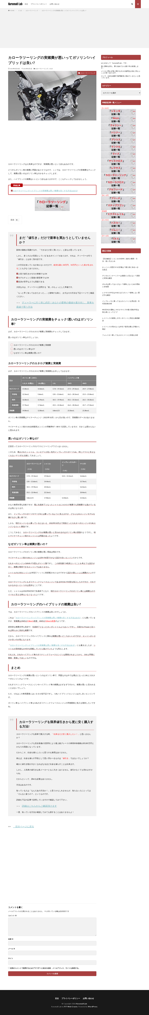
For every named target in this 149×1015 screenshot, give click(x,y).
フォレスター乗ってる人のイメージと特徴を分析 (120, 335)
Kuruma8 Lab (15, 4)
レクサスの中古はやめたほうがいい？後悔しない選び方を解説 (121, 294)
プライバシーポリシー (39, 4)
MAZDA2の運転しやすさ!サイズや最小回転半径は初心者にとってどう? (120, 311)
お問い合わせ (54, 4)
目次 (26, 4)
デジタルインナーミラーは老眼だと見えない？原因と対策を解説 (121, 277)
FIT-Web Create (71, 1007)
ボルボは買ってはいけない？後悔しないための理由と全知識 (121, 285)
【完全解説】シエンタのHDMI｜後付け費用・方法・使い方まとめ (119, 260)
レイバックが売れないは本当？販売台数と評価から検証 (121, 328)
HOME (12, 10)
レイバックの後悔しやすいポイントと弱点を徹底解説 (121, 319)
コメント (12, 915)
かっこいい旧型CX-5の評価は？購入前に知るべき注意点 (120, 268)
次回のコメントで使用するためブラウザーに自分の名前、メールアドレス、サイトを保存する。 (45, 968)
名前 (10, 939)
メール (11, 949)
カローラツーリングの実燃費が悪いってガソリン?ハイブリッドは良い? (64, 10)
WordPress (92, 1007)
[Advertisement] (74, 29)
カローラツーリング (32, 10)
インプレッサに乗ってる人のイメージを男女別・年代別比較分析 (121, 302)
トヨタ (20, 10)
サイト (10, 958)
